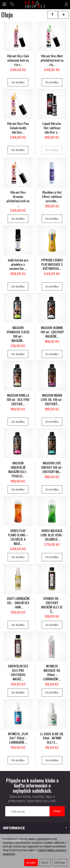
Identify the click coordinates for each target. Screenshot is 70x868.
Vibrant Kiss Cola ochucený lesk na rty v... (18, 60)
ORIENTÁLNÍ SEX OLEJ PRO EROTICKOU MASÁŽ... (18, 672)
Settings (59, 862)
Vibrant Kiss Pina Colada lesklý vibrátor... (18, 127)
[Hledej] (12, 4)
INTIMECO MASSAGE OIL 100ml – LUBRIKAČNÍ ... (52, 672)
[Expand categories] (4, 4)
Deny (45, 862)
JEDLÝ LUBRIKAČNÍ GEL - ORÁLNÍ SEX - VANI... (18, 602)
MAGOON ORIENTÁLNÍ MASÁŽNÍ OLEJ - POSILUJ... (18, 469)
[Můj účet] (66, 4)
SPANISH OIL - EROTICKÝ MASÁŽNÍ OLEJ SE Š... (52, 605)
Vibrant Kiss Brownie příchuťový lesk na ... (18, 198)
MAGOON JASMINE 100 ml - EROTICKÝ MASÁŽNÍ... (52, 332)
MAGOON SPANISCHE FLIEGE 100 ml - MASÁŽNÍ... (18, 334)
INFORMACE (35, 828)
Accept (31, 862)
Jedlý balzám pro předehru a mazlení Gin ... (18, 264)
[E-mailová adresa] (27, 811)
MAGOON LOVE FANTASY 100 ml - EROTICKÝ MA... (52, 467)
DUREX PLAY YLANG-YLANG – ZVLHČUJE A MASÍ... (18, 537)
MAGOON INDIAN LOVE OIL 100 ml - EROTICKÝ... (52, 399)
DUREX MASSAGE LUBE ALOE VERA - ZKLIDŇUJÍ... (52, 535)
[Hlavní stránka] (35, 4)
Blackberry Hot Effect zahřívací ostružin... (52, 196)
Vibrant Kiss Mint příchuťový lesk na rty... (52, 60)
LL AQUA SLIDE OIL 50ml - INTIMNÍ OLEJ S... (52, 738)
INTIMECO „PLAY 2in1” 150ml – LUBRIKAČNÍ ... (18, 738)
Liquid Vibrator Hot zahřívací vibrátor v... (51, 127)
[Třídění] (63, 15)
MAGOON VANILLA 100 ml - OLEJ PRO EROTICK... (18, 399)
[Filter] (52, 15)
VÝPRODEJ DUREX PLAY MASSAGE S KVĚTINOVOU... (52, 264)
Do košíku (18, 82)
